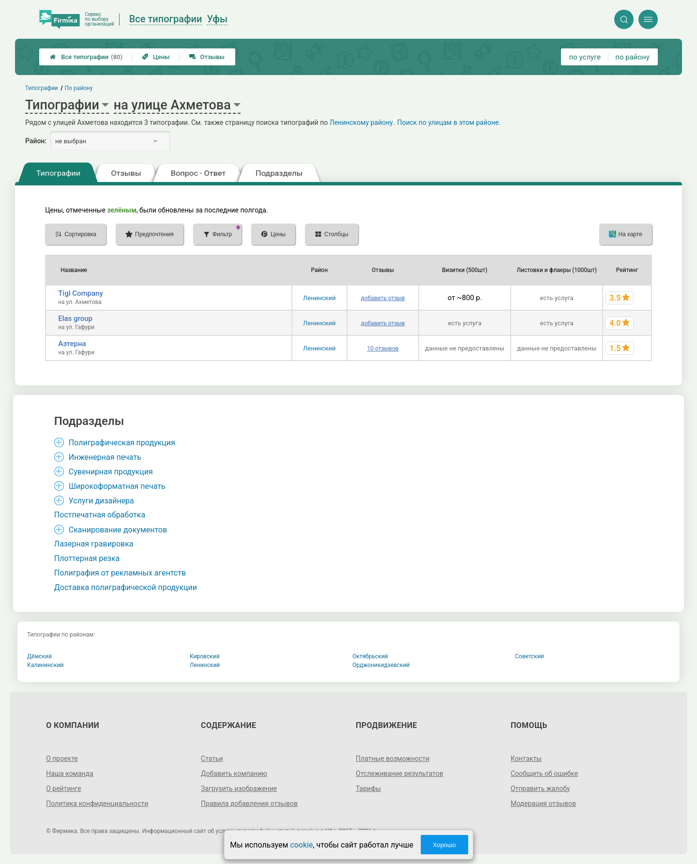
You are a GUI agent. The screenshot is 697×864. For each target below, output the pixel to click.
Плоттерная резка (87, 558)
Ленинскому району (361, 122)
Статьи (212, 758)
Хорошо (444, 845)
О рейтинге (63, 788)
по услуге (585, 57)
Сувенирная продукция (111, 471)
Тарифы (368, 788)
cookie (301, 844)
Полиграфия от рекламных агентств (120, 572)
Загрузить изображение (239, 788)
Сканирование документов (118, 529)
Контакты (526, 758)
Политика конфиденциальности (97, 803)
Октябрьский (370, 656)
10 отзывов (382, 348)
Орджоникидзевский (381, 665)
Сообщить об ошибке (544, 773)
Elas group (75, 318)
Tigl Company (80, 293)
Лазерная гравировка (94, 543)
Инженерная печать (105, 457)
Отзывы (207, 57)
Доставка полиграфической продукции (125, 587)
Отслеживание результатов (399, 773)
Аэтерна (72, 343)
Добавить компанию (234, 773)
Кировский (205, 656)
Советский (529, 656)
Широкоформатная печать (117, 486)
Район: (35, 141)
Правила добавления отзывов (249, 803)
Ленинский (319, 298)
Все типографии (86, 57)
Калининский (45, 665)
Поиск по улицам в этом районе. (448, 122)
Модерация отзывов (543, 803)
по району (632, 57)
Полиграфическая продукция (122, 442)
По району (79, 88)
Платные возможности (392, 758)
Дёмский (39, 656)
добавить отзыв (383, 298)
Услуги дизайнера (101, 500)
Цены (156, 57)
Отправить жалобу (540, 788)
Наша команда (69, 773)
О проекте (62, 758)
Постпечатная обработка (99, 514)
